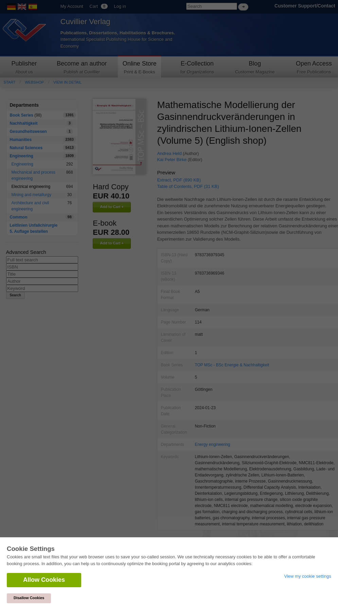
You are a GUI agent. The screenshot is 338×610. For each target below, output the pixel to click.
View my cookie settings (308, 576)
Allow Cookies (44, 579)
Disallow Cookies (29, 598)
